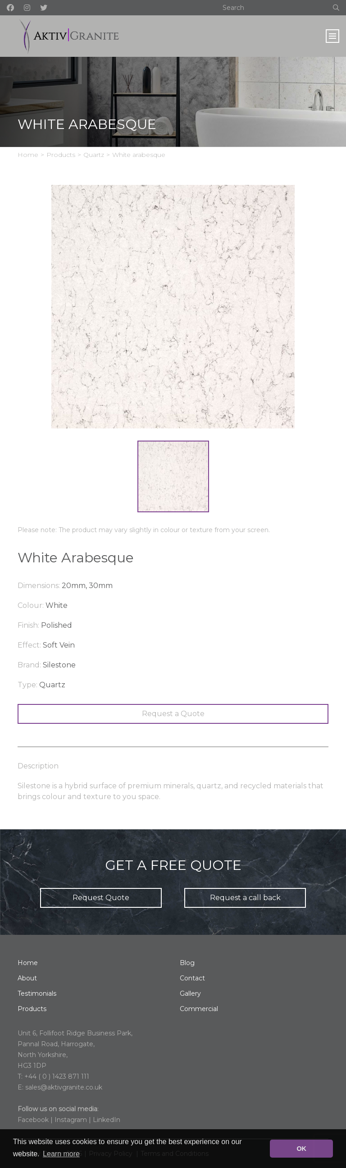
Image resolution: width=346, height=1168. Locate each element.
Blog (187, 963)
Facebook (33, 1120)
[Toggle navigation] (332, 36)
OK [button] (301, 1148)
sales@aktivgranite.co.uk (63, 1087)
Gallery (190, 993)
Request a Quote (173, 713)
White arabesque (138, 155)
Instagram (71, 1120)
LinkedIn (106, 1120)
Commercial (199, 1009)
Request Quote (101, 897)
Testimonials (37, 993)
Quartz (93, 155)
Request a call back (245, 897)
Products (60, 155)
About (27, 978)
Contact (192, 978)
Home (28, 155)
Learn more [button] (61, 1154)
